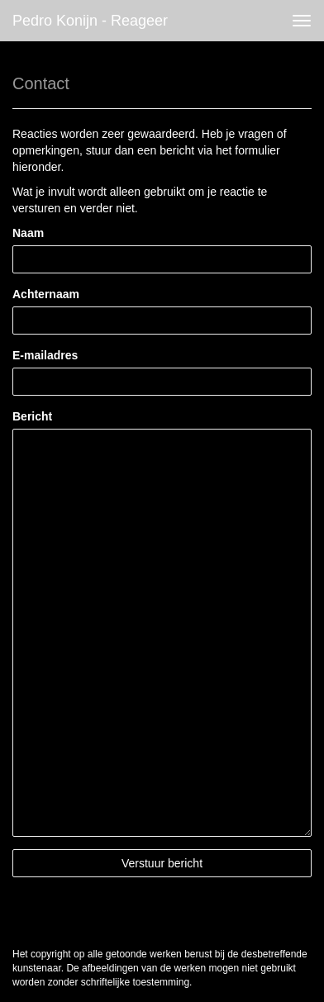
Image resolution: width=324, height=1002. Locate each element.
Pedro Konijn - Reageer (90, 20)
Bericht (32, 416)
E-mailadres (45, 355)
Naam (28, 233)
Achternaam (45, 294)
